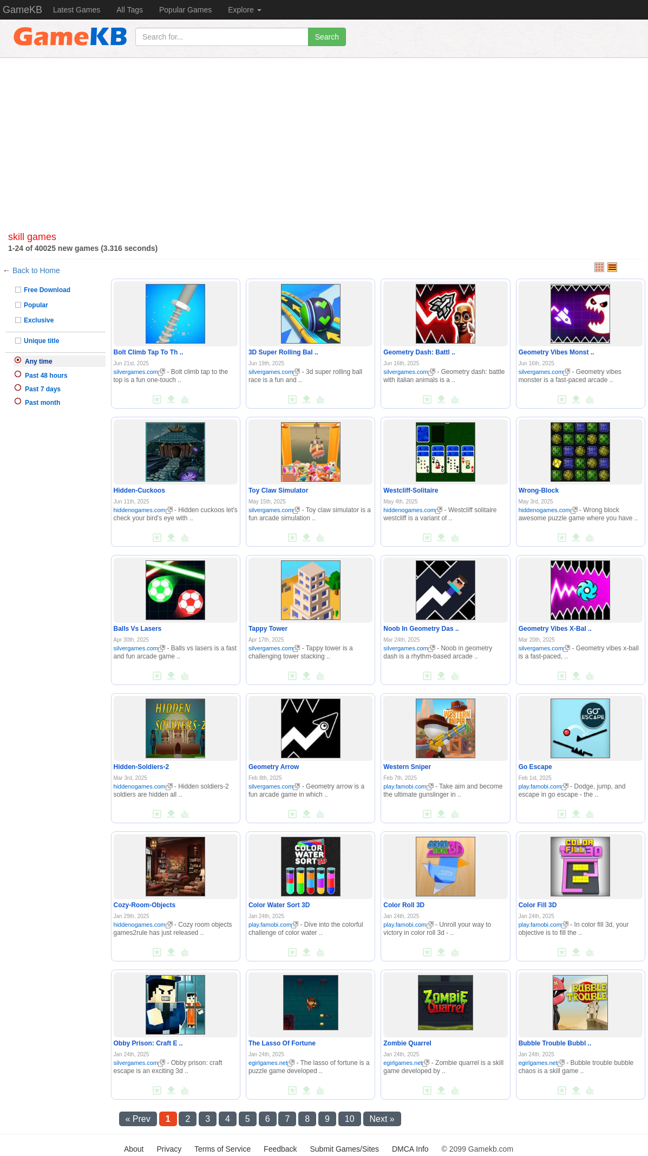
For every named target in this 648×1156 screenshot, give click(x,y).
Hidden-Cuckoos (139, 490)
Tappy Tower (267, 628)
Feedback (280, 1149)
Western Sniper (407, 767)
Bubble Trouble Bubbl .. (555, 1043)
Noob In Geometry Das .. (421, 628)
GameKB (22, 9)
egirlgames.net (271, 1063)
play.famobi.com (408, 786)
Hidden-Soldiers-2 (141, 767)
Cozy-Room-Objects (145, 905)
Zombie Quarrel (407, 1043)
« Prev (138, 1118)
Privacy (168, 1149)
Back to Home (36, 270)
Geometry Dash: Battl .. (419, 352)
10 (350, 1118)
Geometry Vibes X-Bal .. (555, 628)
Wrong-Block (539, 490)
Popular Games (185, 9)
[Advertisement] (324, 134)
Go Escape (535, 767)
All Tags (129, 9)
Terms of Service (222, 1149)
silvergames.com (140, 372)
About (134, 1149)
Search (327, 37)
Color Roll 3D (403, 905)
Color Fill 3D (538, 905)
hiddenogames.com (143, 510)
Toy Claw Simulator (278, 490)
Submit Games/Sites (344, 1149)
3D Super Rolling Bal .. (283, 352)
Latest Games (76, 9)
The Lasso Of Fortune (282, 1043)
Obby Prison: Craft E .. (148, 1043)
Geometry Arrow (273, 767)
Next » (382, 1118)
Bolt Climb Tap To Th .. (149, 352)
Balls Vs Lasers (138, 628)
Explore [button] (244, 9)
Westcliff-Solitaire (410, 490)
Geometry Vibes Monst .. (556, 352)
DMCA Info (410, 1149)
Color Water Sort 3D (279, 905)
